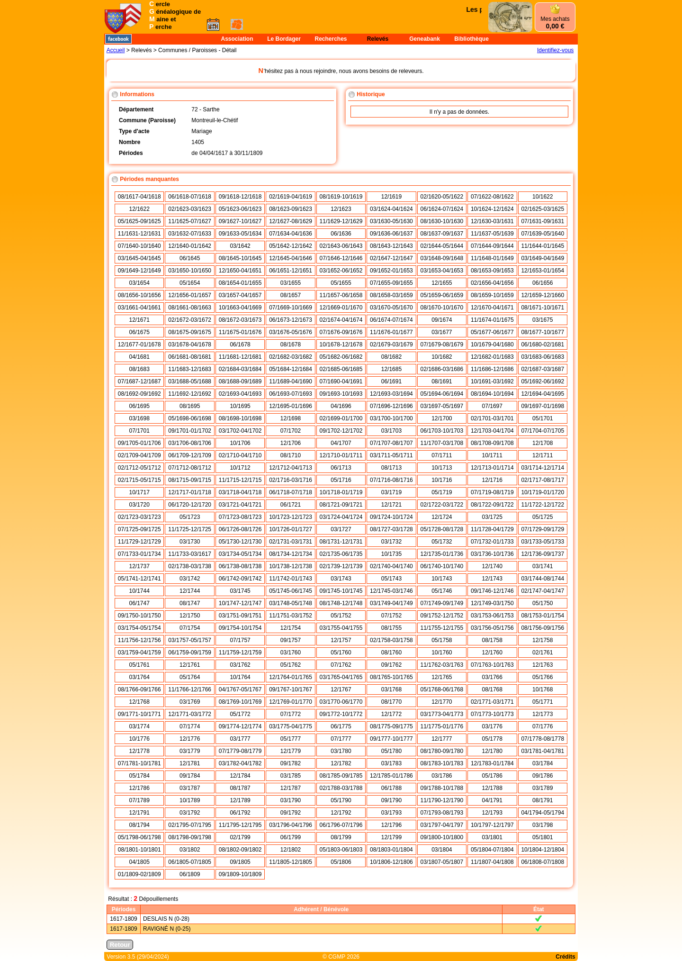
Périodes (124, 909)
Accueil (116, 50)
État (538, 909)
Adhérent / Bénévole (321, 909)
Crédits (565, 956)
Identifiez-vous (555, 50)
